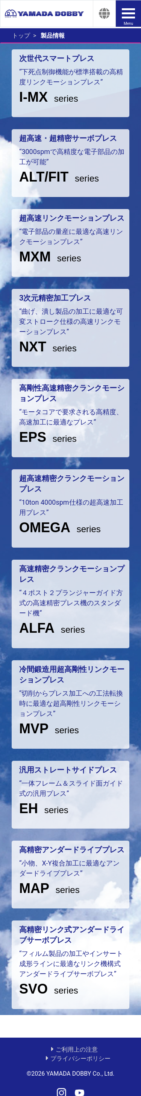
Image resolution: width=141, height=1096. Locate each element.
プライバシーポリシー (80, 1058)
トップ (21, 35)
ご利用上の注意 (77, 1049)
